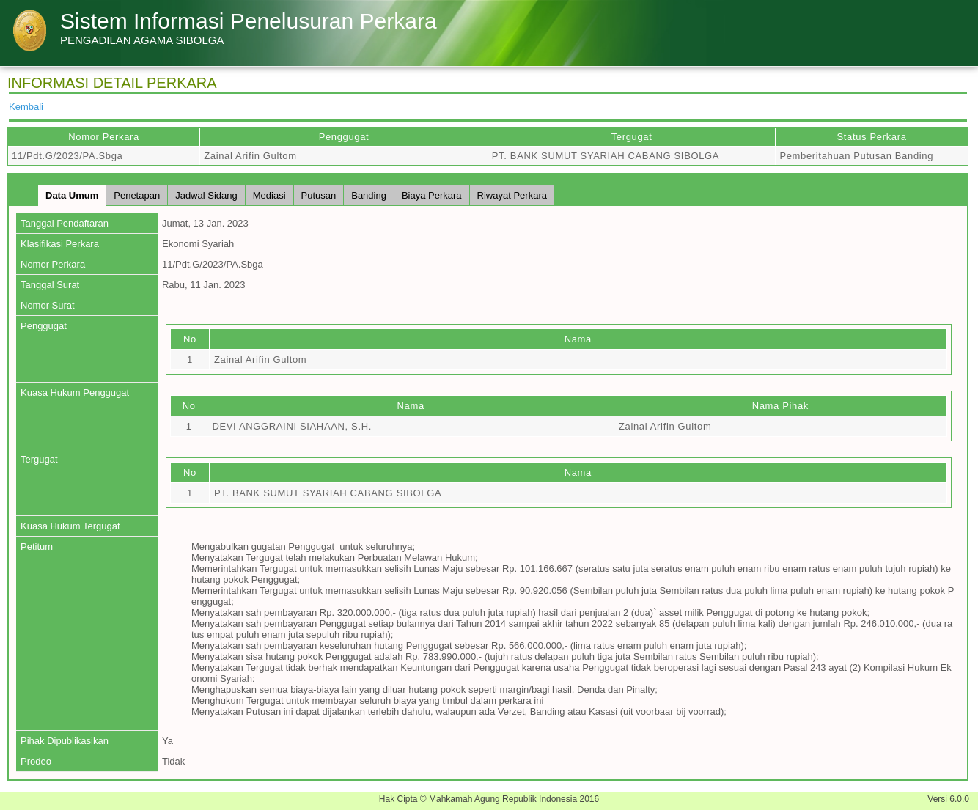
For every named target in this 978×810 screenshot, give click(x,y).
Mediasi (269, 195)
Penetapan (137, 195)
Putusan (319, 195)
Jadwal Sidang (206, 195)
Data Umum (71, 195)
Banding (368, 195)
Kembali (26, 106)
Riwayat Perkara (512, 195)
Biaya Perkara (432, 195)
